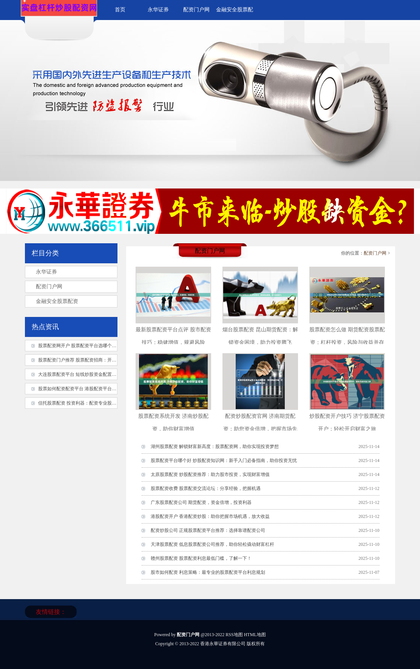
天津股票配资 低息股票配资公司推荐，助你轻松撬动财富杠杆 (212, 544)
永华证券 (158, 9)
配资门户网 (196, 9)
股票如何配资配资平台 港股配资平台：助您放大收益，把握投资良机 (106, 388)
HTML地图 (255, 634)
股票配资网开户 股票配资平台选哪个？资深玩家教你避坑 (95, 345)
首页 (120, 9)
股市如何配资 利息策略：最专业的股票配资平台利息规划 (208, 572)
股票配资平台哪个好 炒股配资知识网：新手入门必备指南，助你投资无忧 (224, 460)
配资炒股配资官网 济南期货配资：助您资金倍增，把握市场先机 (260, 429)
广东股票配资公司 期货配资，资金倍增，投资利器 (201, 502)
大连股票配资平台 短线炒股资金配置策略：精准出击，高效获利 (102, 374)
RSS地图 (233, 634)
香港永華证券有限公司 (223, 643)
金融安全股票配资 (57, 301)
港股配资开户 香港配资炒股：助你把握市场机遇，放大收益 (210, 516)
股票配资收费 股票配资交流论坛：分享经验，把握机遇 (206, 488)
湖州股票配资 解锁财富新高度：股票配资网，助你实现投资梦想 (215, 446)
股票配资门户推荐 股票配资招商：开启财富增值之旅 (91, 360)
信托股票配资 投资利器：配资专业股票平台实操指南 (91, 403)
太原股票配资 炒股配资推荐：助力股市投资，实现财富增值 (210, 474)
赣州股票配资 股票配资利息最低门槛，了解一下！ (201, 558)
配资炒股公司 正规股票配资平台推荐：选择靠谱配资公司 (208, 530)
